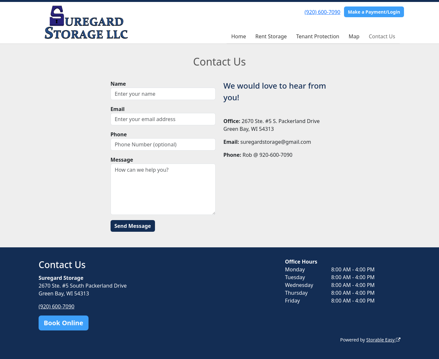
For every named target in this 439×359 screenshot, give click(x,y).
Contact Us (382, 36)
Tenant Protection (317, 36)
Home (238, 36)
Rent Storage (271, 36)
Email (118, 109)
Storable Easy (383, 340)
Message (122, 159)
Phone (119, 134)
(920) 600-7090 (322, 12)
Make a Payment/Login (374, 12)
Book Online (63, 322)
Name (118, 83)
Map (354, 36)
